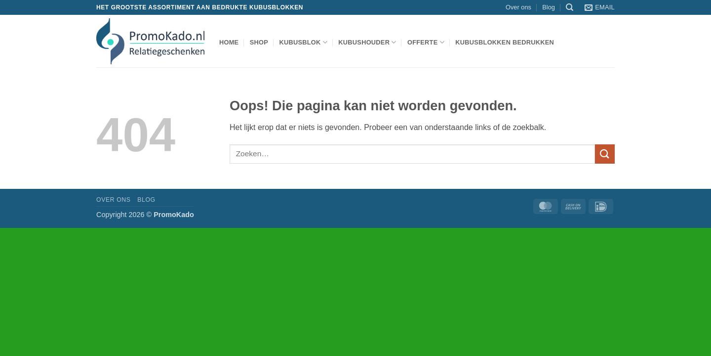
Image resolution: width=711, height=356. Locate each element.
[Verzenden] (605, 154)
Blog (548, 7)
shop (259, 42)
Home (228, 42)
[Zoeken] (569, 7)
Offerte (425, 42)
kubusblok (303, 42)
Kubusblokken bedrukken (504, 42)
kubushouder (367, 42)
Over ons (518, 7)
